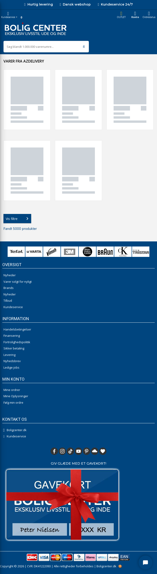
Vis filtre (18, 218)
